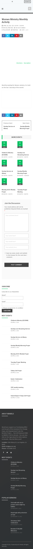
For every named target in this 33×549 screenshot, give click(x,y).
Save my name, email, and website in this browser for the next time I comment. (16, 255)
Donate (27, 1)
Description (27, 63)
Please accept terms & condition (12, 308)
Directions (19, 63)
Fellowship (6, 30)
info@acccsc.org (11, 446)
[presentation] (17, 272)
